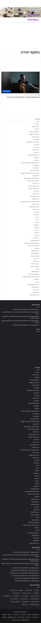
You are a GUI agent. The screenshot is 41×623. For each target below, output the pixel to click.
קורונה (37, 269)
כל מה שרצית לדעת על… (33, 186)
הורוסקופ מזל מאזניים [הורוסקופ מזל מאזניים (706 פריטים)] (34, 599)
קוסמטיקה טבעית (35, 266)
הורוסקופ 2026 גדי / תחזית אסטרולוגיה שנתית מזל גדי (26, 581)
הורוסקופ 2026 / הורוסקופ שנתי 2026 (30, 162)
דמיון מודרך (36, 152)
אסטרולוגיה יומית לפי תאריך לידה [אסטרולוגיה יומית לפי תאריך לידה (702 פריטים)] (16, 590)
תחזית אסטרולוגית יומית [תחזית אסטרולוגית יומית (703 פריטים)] (34, 604)
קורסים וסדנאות (35, 271)
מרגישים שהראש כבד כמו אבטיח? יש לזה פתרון (23, 97)
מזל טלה (37, 222)
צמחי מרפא (36, 261)
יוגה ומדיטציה (35, 183)
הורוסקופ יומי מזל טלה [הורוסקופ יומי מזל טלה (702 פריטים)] (26, 593)
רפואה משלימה (35, 287)
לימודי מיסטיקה (35, 199)
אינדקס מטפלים (21, 617)
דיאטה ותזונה (36, 150)
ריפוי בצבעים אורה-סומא (33, 284)
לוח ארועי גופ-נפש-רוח (33, 188)
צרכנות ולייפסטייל (35, 264)
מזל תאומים (36, 238)
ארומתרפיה (36, 144)
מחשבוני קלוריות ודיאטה (33, 245)
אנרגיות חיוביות (35, 137)
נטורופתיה (29, 614)
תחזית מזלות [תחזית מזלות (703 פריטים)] (24, 604)
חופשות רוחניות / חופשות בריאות (31, 178)
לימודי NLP (36, 191)
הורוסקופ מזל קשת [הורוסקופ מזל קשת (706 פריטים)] (35, 601)
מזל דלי (37, 219)
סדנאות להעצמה (35, 253)
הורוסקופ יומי (36, 165)
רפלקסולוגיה (36, 292)
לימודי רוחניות (35, 204)
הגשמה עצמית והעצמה (33, 155)
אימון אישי (36, 129)
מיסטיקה (37, 248)
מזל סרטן (37, 227)
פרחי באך (36, 258)
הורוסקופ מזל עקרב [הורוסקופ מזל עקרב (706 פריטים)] (14, 599)
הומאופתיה (36, 157)
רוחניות (37, 282)
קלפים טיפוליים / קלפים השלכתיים (31, 277)
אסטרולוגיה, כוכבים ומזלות (33, 142)
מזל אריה (37, 212)
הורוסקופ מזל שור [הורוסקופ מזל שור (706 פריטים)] (25, 601)
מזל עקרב (36, 230)
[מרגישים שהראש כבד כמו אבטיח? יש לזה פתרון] (20, 82)
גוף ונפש (37, 147)
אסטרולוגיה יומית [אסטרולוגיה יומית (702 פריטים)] (28, 590)
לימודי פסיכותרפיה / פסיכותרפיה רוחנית (29, 201)
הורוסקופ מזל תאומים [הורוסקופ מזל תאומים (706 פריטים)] (15, 601)
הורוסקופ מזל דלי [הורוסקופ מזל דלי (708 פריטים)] (16, 596)
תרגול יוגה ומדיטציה (34, 295)
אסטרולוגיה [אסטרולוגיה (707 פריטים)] (36, 590)
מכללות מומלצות (35, 251)
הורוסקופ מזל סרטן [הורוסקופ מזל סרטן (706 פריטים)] (24, 599)
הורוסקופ (36, 160)
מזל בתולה (36, 214)
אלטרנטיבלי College (34, 134)
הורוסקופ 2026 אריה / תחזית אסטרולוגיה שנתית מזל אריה (25, 325)
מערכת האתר (35, 94)
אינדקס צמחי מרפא (34, 131)
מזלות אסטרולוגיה (35, 240)
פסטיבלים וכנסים (35, 256)
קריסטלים (36, 279)
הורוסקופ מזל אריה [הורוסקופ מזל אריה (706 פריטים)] (16, 593)
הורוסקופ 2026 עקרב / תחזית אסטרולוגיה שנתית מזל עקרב (25, 575)
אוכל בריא (36, 124)
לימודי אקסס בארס (34, 196)
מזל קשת (37, 232)
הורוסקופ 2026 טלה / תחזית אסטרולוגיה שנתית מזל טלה (26, 309)
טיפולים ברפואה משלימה (33, 181)
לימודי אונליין (36, 194)
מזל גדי (37, 217)
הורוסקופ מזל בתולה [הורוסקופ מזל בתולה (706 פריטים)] (35, 596)
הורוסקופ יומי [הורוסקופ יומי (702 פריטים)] (36, 593)
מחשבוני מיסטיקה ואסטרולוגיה (32, 243)
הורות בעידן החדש (34, 170)
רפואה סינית (36, 289)
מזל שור (37, 235)
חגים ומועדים (36, 175)
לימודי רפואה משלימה (34, 207)
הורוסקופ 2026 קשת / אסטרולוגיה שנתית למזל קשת (27, 578)
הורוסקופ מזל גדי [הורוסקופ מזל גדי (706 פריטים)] (25, 596)
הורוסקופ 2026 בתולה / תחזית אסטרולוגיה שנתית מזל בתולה (25, 570)
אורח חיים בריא (35, 126)
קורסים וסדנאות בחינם (33, 274)
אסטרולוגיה (36, 139)
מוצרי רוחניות (36, 209)
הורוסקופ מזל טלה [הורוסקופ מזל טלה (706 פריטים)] (6, 596)
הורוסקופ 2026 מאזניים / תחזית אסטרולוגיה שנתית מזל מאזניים (24, 573)
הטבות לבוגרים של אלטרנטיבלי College (29, 173)
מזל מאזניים (36, 225)
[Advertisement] (20, 348)
